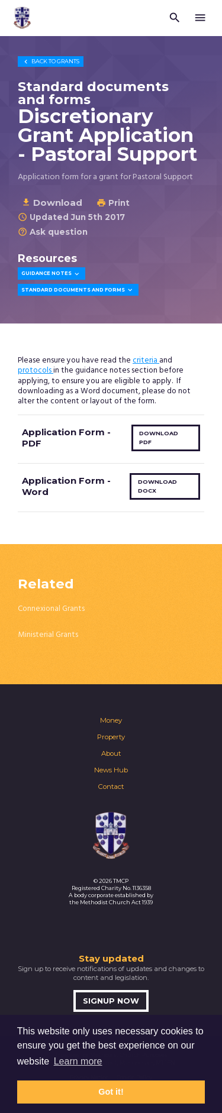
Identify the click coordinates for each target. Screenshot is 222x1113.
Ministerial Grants (48, 635)
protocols (35, 370)
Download (51, 202)
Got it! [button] (110, 1091)
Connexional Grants (51, 609)
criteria (146, 360)
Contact (111, 786)
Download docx (157, 486)
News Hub (111, 770)
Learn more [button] (78, 1061)
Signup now (111, 1000)
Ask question (53, 232)
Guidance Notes (51, 274)
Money (111, 720)
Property (111, 737)
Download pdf (158, 437)
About (111, 753)
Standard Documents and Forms (77, 290)
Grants (50, 61)
